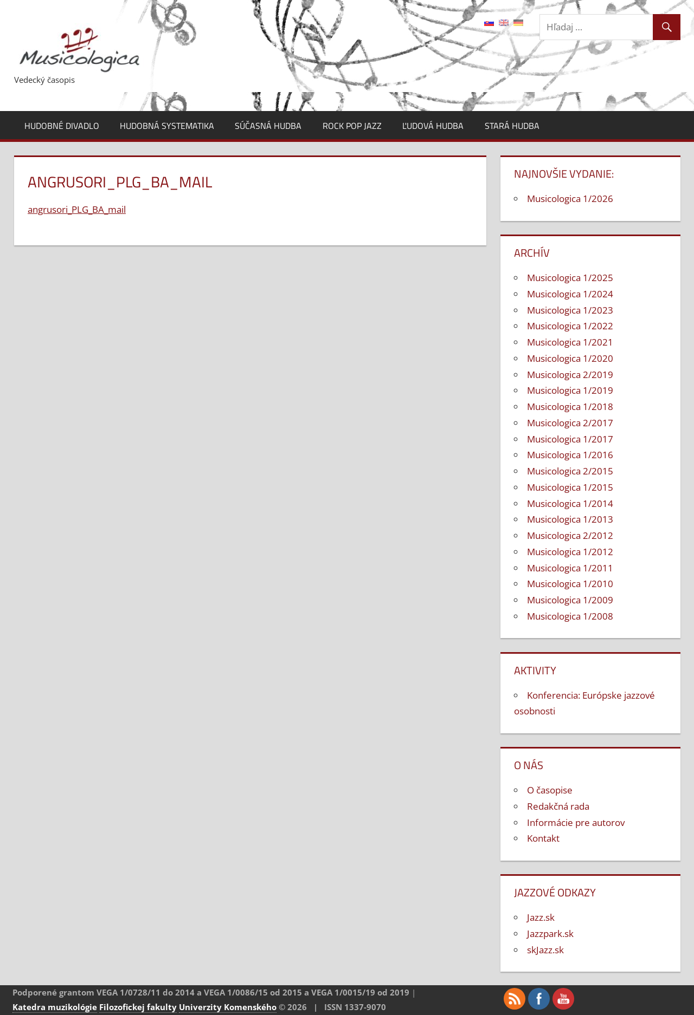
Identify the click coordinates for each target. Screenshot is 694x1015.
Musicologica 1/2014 (570, 503)
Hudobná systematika (167, 125)
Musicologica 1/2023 (570, 310)
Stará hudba (512, 125)
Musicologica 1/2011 (570, 568)
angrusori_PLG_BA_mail (77, 209)
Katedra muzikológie (54, 1006)
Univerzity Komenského (228, 1006)
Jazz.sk (541, 917)
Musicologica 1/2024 (570, 294)
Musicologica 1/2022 (570, 326)
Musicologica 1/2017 (570, 439)
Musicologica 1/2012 (570, 551)
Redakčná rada (558, 806)
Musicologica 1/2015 (570, 487)
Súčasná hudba (268, 125)
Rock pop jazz (352, 125)
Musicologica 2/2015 (570, 471)
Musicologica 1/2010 (570, 583)
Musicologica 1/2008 (570, 616)
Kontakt (543, 838)
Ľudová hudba (433, 125)
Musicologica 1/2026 (570, 198)
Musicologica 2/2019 (570, 374)
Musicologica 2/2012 (570, 535)
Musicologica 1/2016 (570, 454)
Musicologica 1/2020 (570, 358)
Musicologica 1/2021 (570, 342)
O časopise (550, 790)
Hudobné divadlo (61, 125)
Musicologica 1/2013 (570, 519)
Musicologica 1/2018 (570, 406)
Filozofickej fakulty (138, 1006)
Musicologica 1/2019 (570, 390)
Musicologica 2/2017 (570, 423)
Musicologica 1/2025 (570, 277)
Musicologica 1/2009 (570, 600)
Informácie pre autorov (576, 822)
